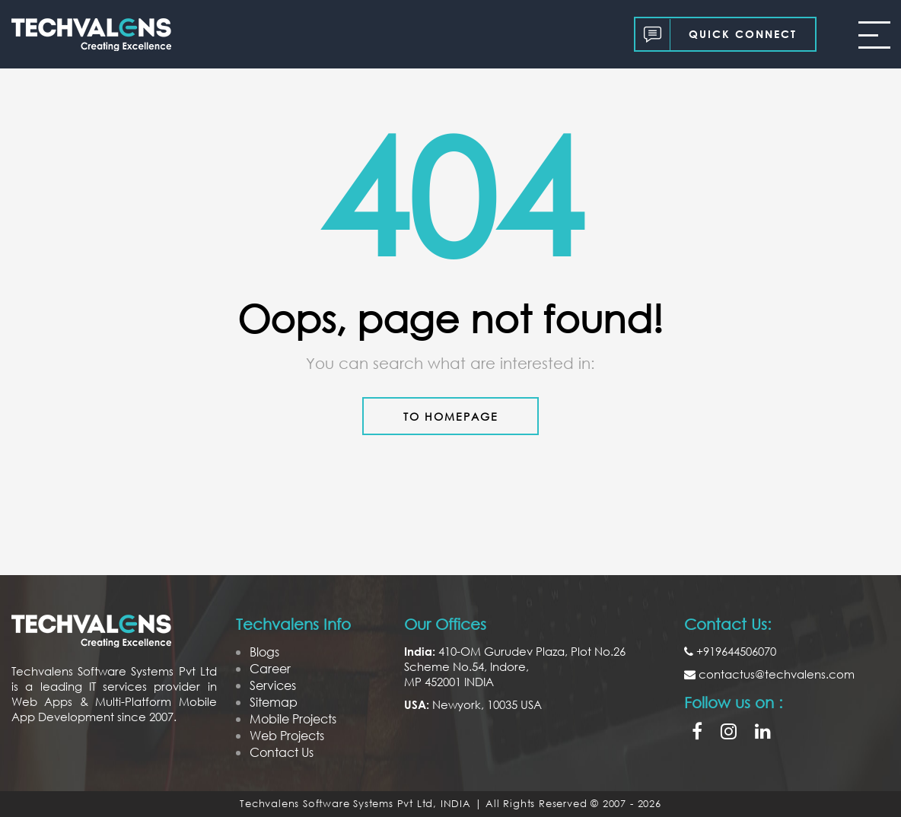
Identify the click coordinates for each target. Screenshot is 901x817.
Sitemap (274, 702)
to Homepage (450, 416)
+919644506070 (730, 651)
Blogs (264, 652)
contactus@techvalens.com (769, 674)
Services (273, 685)
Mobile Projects (293, 718)
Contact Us (282, 752)
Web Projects (287, 735)
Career (270, 668)
